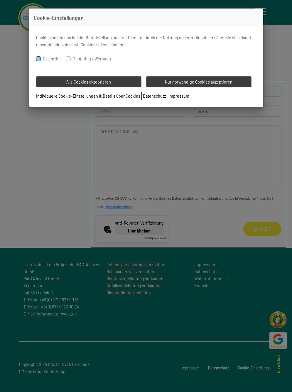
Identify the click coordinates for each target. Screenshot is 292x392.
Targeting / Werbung (92, 58)
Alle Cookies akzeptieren (88, 81)
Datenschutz (154, 96)
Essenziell (52, 58)
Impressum (178, 96)
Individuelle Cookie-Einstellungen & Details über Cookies (88, 96)
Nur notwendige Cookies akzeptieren (198, 81)
